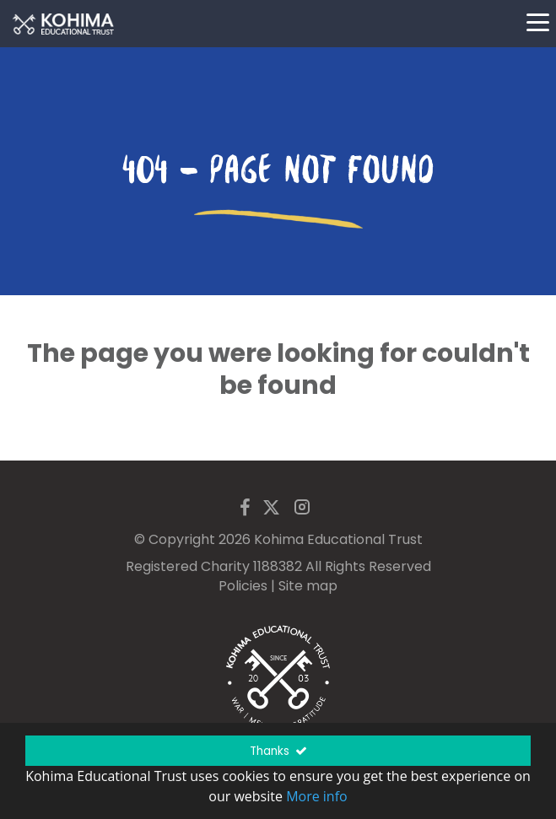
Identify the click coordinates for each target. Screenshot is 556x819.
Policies (243, 585)
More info (317, 796)
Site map (307, 585)
